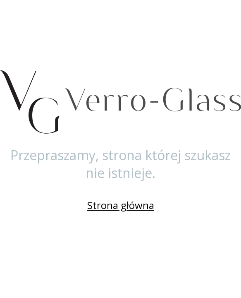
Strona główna (120, 205)
